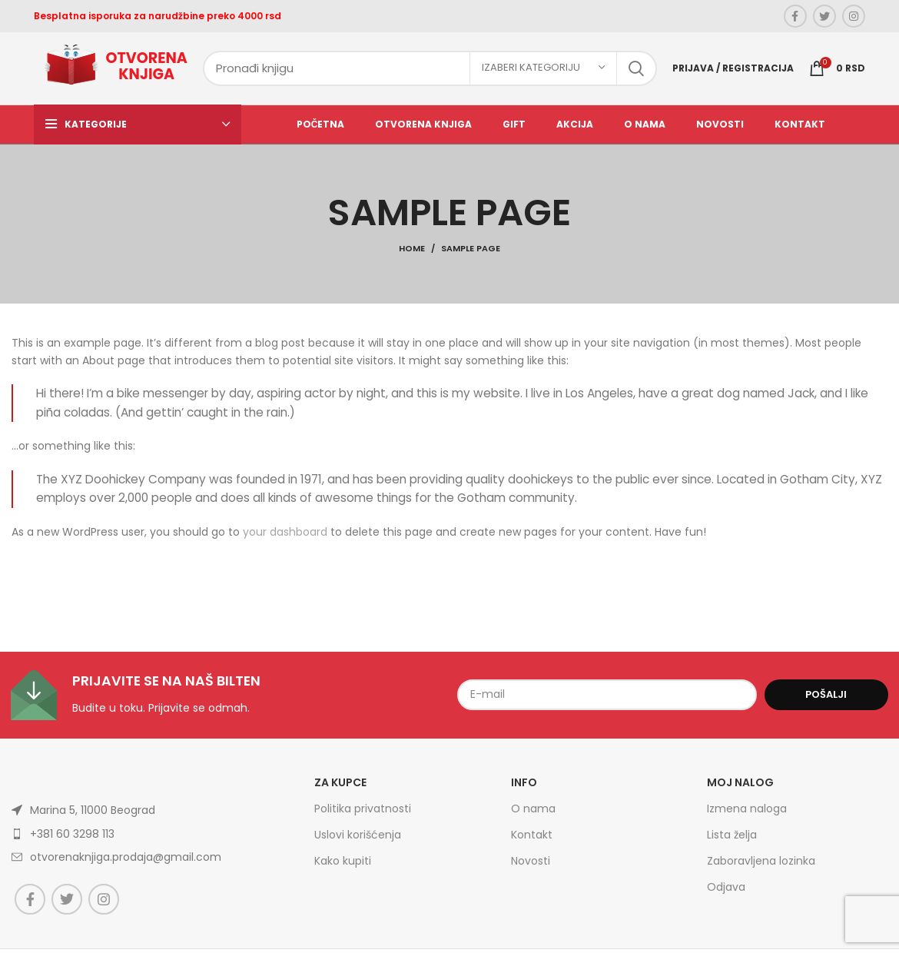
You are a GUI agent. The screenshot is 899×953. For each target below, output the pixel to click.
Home (412, 253)
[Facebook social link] (795, 16)
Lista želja (732, 839)
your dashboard (285, 536)
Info (524, 787)
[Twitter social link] (824, 16)
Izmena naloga (747, 813)
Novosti (530, 866)
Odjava (726, 892)
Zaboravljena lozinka (761, 866)
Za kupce (340, 787)
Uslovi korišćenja (357, 839)
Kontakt (531, 839)
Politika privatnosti (362, 813)
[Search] (430, 70)
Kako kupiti (342, 866)
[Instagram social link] (853, 16)
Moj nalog (740, 787)
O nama (533, 813)
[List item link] (133, 861)
